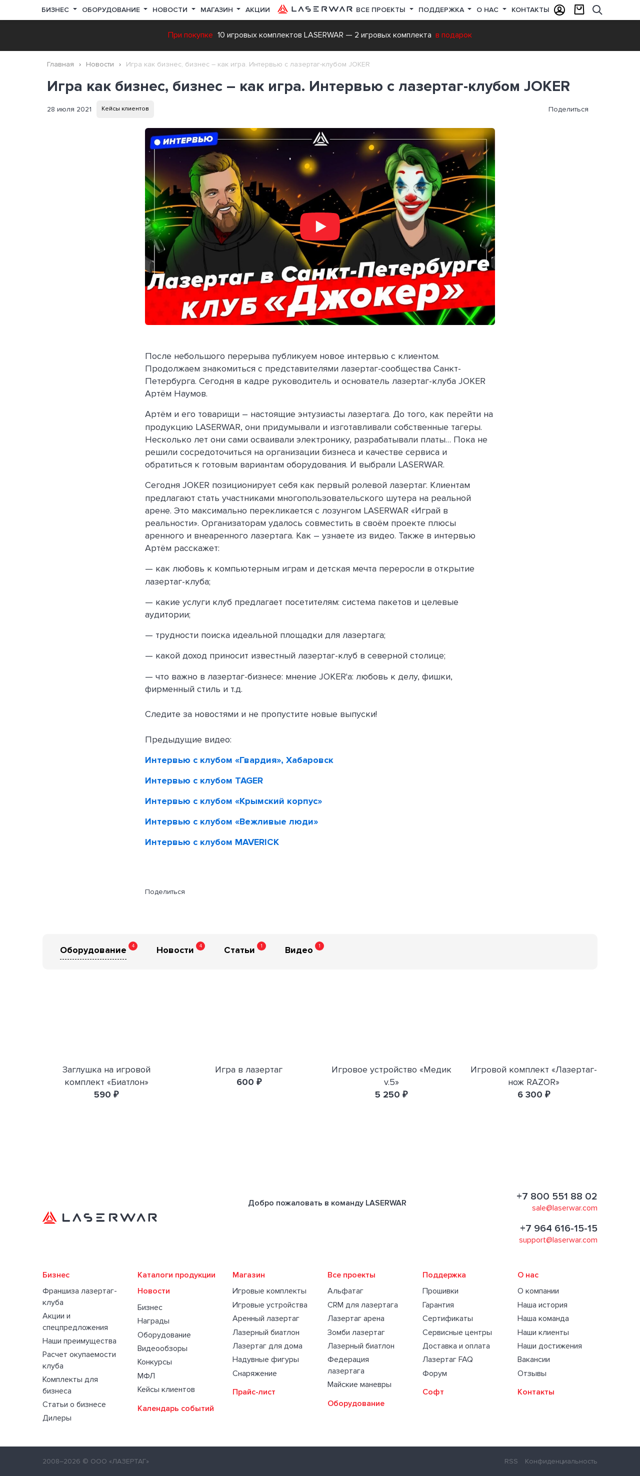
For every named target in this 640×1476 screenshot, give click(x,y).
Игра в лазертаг (248, 1069)
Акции (258, 10)
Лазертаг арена (356, 1319)
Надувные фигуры (265, 1359)
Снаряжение (254, 1373)
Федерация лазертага (348, 1365)
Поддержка (442, 10)
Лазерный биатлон (266, 1333)
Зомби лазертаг (356, 1333)
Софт (433, 1392)
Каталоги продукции (177, 1275)
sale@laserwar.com (565, 1208)
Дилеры (57, 1418)
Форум (434, 1373)
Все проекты (352, 1275)
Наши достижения (550, 1346)
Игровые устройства (270, 1305)
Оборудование (112, 10)
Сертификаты (447, 1319)
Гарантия (438, 1305)
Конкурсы (155, 1362)
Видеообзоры (163, 1349)
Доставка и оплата (456, 1346)
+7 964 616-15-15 (559, 1228)
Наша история (543, 1305)
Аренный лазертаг (266, 1319)
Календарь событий (176, 1409)
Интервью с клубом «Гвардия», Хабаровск (239, 760)
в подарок (454, 35)
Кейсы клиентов (125, 108)
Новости (171, 10)
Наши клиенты (543, 1333)
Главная (60, 64)
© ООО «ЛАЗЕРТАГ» (115, 1461)
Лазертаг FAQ (447, 1359)
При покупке (190, 35)
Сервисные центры (457, 1333)
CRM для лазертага (363, 1305)
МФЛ (146, 1376)
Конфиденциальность (561, 1461)
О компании (538, 1291)
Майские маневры (360, 1385)
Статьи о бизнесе (74, 1405)
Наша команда (543, 1319)
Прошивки (440, 1291)
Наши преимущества (79, 1341)
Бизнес (56, 10)
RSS (511, 1461)
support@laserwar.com (558, 1240)
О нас (488, 10)
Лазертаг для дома (267, 1346)
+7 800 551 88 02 (557, 1196)
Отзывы (532, 1373)
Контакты (531, 10)
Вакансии (534, 1359)
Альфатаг (346, 1291)
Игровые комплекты (269, 1291)
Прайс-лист (254, 1392)
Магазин (217, 10)
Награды (154, 1321)
